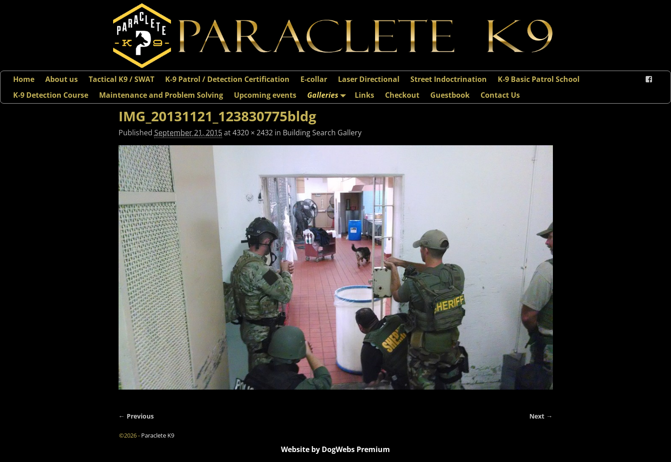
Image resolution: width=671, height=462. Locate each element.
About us (61, 79)
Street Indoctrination (448, 79)
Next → (540, 416)
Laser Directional (369, 79)
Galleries (328, 95)
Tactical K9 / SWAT (121, 79)
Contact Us (500, 95)
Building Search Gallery (322, 133)
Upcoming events (265, 95)
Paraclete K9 (157, 435)
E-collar (313, 79)
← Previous (136, 416)
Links (364, 95)
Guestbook (450, 95)
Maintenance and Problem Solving (161, 95)
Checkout (402, 95)
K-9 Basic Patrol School (539, 79)
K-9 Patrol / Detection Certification (227, 79)
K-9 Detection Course (50, 95)
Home (23, 79)
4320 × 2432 (253, 133)
